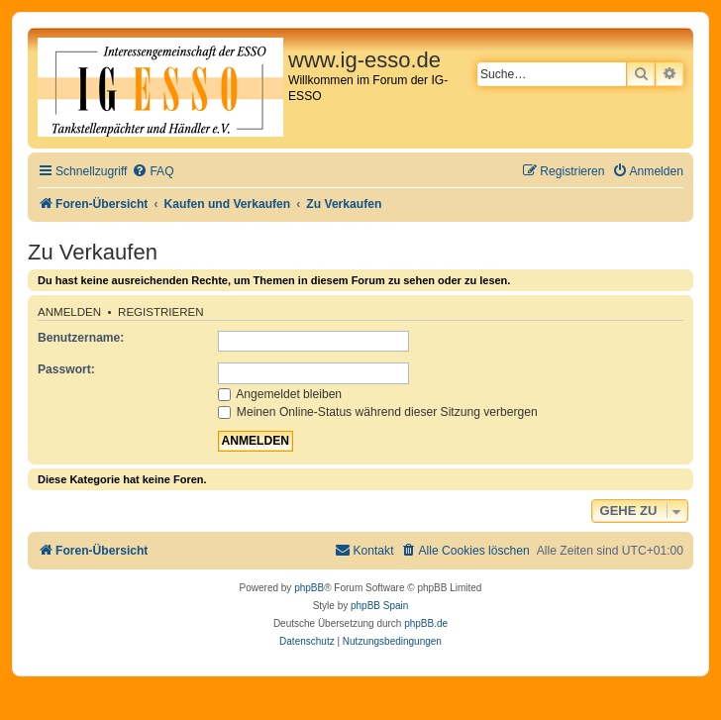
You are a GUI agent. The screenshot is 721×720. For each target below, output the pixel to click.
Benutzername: (81, 338)
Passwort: (66, 369)
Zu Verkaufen (92, 252)
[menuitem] (152, 171)
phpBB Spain (379, 605)
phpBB (309, 587)
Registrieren (161, 312)
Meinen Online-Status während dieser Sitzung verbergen (378, 412)
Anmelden (69, 312)
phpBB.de (426, 623)
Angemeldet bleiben (280, 394)
